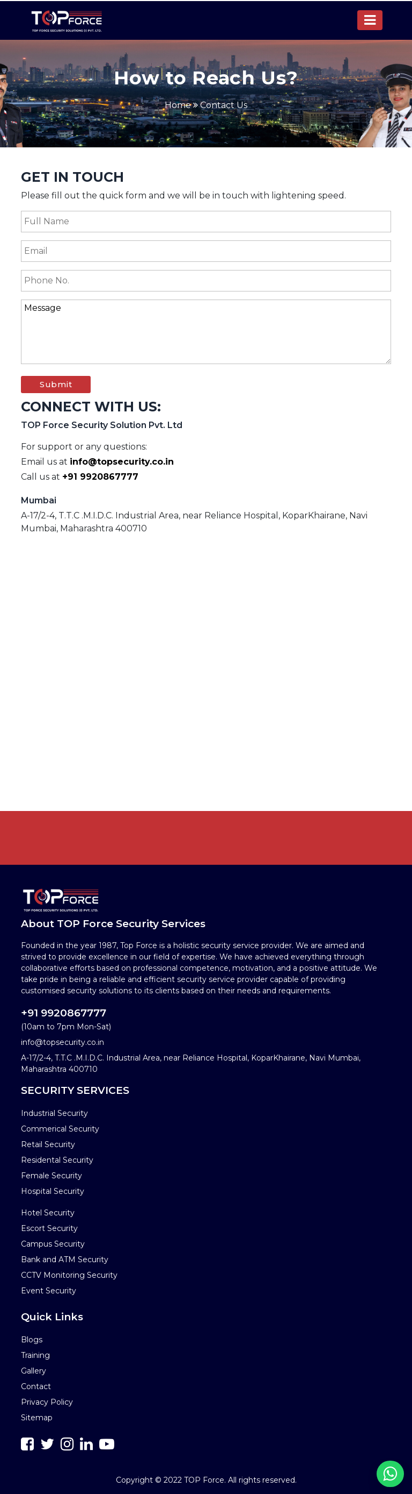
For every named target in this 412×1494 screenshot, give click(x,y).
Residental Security (57, 1160)
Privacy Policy (47, 1402)
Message (206, 332)
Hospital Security (52, 1191)
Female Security (51, 1175)
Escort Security (49, 1228)
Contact (36, 1386)
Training (35, 1355)
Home (178, 105)
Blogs (31, 1339)
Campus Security (53, 1244)
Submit (56, 384)
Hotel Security (48, 1213)
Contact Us (223, 105)
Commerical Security (60, 1129)
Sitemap (37, 1417)
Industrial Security (54, 1113)
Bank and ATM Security (64, 1259)
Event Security (48, 1291)
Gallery (33, 1371)
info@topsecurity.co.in (122, 462)
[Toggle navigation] (369, 20)
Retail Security (48, 1144)
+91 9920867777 (100, 477)
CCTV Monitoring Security (69, 1275)
